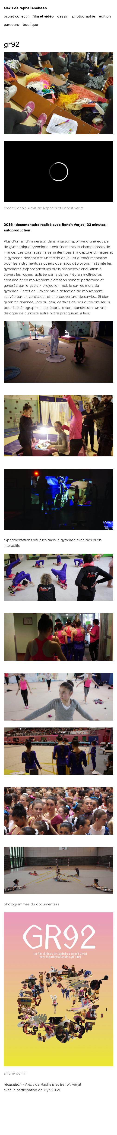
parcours (11, 24)
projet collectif (16, 16)
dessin (62, 16)
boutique (30, 24)
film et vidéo (43, 16)
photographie (83, 16)
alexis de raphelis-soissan (25, 8)
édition (105, 16)
